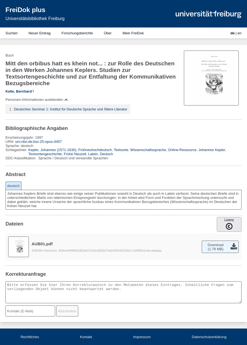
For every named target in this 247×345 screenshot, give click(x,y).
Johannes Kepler (211, 150)
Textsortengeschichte (45, 154)
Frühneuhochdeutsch (95, 150)
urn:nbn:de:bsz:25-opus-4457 (38, 142)
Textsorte (121, 150)
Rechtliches (30, 337)
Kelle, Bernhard (18, 91)
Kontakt (86, 337)
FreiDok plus (25, 9)
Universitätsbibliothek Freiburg (34, 18)
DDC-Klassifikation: (21, 158)
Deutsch (106, 154)
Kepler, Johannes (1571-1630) (52, 150)
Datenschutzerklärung (209, 337)
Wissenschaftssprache (148, 150)
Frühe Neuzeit (75, 154)
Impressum (142, 337)
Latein (93, 154)
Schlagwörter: (16, 150)
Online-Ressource (182, 150)
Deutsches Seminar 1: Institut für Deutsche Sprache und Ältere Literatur (70, 109)
